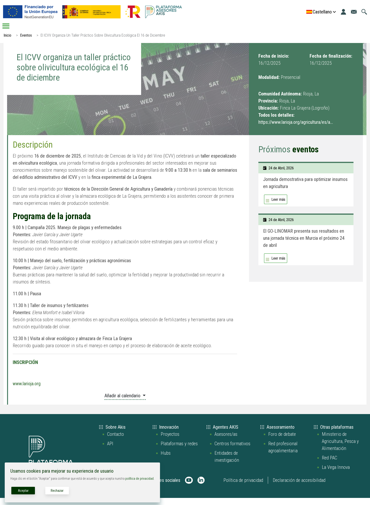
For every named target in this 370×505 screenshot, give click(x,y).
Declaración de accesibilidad (299, 487)
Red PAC (329, 465)
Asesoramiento (126, 29)
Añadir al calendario (123, 403)
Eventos (26, 42)
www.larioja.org (27, 391)
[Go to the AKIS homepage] (163, 11)
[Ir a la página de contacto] (354, 11)
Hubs (166, 460)
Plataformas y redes (179, 451)
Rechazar (57, 490)
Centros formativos (232, 451)
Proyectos (170, 441)
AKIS (66, 29)
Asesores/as (225, 441)
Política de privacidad (243, 487)
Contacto (115, 441)
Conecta (188, 29)
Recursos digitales (254, 29)
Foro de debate (282, 441)
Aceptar (23, 490)
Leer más (278, 206)
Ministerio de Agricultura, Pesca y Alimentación (340, 448)
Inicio (22, 29)
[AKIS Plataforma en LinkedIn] (201, 487)
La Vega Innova (336, 474)
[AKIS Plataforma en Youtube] (189, 487)
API (110, 451)
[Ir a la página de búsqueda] (364, 11)
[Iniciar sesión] (343, 11)
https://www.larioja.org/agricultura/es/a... (295, 129)
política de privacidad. (139, 478)
